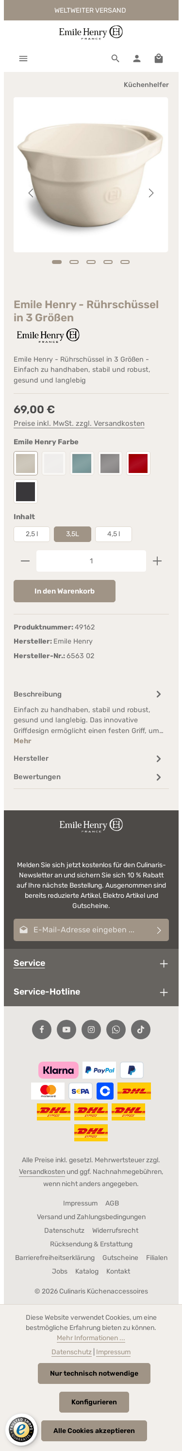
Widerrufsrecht (115, 1230)
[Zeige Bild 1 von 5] (56, 262)
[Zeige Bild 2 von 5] (74, 262)
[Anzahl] (91, 561)
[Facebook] (41, 1029)
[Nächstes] (150, 193)
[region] (91, 193)
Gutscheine (120, 1258)
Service (29, 963)
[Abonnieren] (159, 930)
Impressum (80, 1203)
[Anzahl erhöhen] (157, 561)
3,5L (72, 534)
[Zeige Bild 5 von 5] (125, 262)
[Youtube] (66, 1029)
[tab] (89, 717)
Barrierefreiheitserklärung (55, 1258)
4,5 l (113, 534)
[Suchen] (115, 58)
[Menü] (23, 58)
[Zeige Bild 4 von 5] (108, 262)
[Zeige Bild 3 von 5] (91, 262)
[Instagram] (91, 1029)
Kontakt (118, 1271)
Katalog (87, 1271)
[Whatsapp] (116, 1029)
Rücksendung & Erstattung (91, 1244)
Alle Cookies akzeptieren (94, 1431)
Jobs (59, 1271)
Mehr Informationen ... (91, 1338)
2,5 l (32, 534)
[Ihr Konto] (137, 58)
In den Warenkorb (64, 591)
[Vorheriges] (31, 193)
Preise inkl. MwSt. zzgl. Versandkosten (79, 423)
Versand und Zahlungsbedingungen (91, 1217)
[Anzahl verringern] (25, 561)
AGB (112, 1203)
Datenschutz (64, 1230)
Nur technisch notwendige (94, 1373)
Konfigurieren (94, 1402)
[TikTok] (140, 1029)
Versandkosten (42, 1172)
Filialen (156, 1258)
